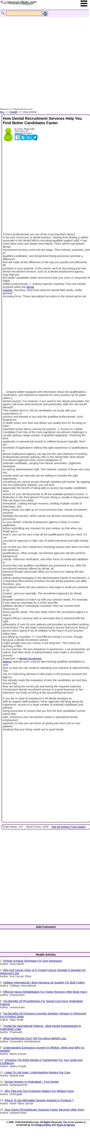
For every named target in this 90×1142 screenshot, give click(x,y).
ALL (2, 112)
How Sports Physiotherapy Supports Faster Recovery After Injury (45, 1109)
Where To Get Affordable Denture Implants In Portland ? (39, 1100)
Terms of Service (65, 1125)
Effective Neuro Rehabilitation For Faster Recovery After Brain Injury (45, 991)
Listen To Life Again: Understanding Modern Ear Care (37, 1072)
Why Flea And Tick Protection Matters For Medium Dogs (39, 1091)
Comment (18, 133)
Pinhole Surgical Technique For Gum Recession (32, 960)
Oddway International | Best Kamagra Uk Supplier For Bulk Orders (44, 982)
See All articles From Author (68, 826)
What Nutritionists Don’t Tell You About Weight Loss (34, 1038)
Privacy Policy (43, 1125)
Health (14, 112)
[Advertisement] (44, 58)
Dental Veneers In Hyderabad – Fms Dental (31, 1081)
